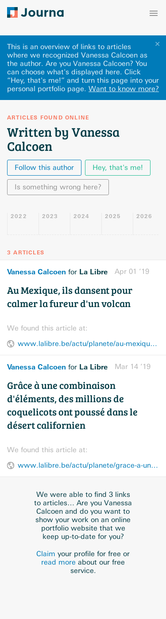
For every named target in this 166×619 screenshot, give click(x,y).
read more (58, 562)
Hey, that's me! (118, 167)
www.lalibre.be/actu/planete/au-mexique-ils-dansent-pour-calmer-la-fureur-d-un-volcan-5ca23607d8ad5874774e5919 (88, 343)
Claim (45, 554)
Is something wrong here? (58, 187)
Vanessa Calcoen (36, 271)
